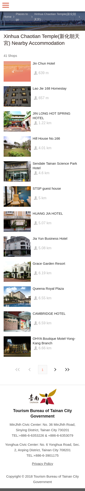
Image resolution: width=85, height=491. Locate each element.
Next (30, 369)
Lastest (67, 369)
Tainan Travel (42, 5)
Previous (55, 369)
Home (8, 16)
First (17, 369)
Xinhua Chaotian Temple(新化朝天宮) (55, 17)
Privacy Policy (42, 464)
